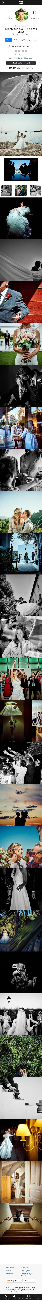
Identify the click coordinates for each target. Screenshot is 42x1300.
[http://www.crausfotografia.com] (35, 40)
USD (26, 1281)
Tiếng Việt (12, 1281)
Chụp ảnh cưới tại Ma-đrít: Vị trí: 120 (21, 58)
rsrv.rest (29, 1290)
